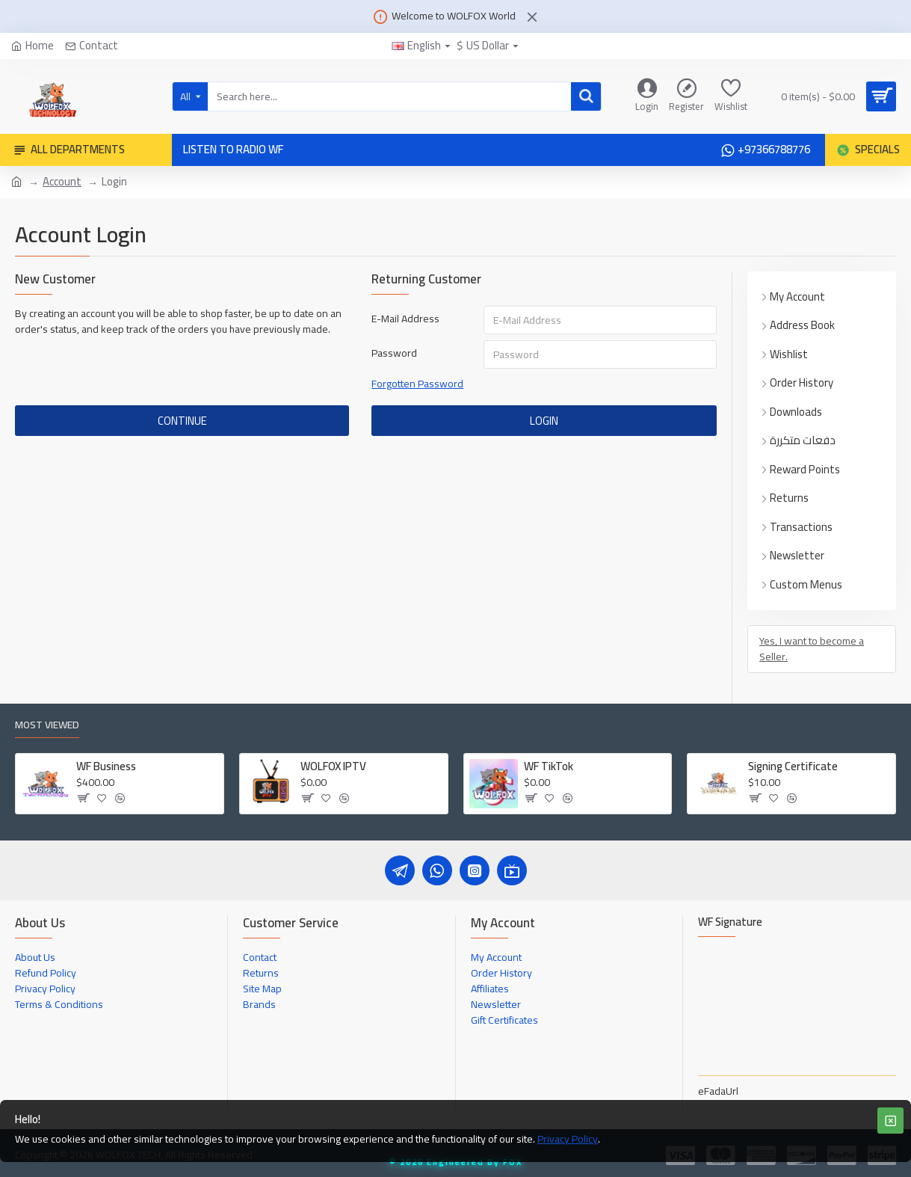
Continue (182, 420)
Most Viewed (47, 726)
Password (394, 353)
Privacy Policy (567, 1139)
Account (62, 182)
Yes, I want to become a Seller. (811, 648)
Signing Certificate (793, 766)
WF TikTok (548, 766)
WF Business (106, 766)
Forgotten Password (417, 384)
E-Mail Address (405, 318)
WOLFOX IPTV (333, 766)
